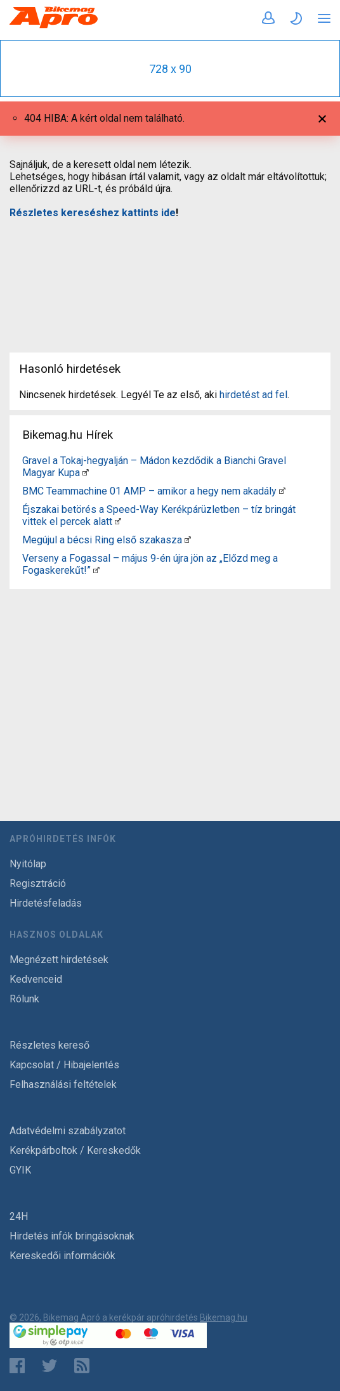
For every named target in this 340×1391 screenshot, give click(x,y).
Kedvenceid (36, 979)
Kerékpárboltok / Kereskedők (75, 1150)
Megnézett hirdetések (59, 960)
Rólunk (24, 999)
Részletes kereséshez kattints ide (93, 213)
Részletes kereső (49, 1045)
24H (19, 1216)
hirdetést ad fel (253, 395)
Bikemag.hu (223, 1317)
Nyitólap (28, 864)
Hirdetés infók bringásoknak (72, 1236)
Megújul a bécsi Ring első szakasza (102, 540)
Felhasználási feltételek (63, 1084)
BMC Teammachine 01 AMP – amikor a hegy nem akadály (149, 491)
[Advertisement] (170, 277)
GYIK (20, 1170)
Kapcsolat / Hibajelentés (64, 1065)
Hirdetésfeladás (46, 903)
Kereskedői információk (62, 1256)
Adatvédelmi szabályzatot (68, 1131)
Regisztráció (38, 883)
